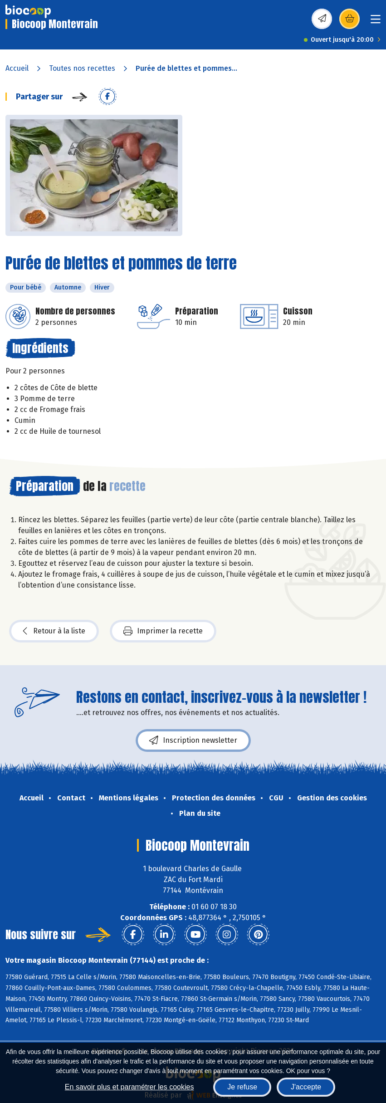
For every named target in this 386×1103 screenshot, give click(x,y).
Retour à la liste (54, 631)
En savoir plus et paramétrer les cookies (129, 1087)
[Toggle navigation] (376, 22)
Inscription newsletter (193, 740)
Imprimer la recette (163, 631)
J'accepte (306, 1087)
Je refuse (242, 1087)
